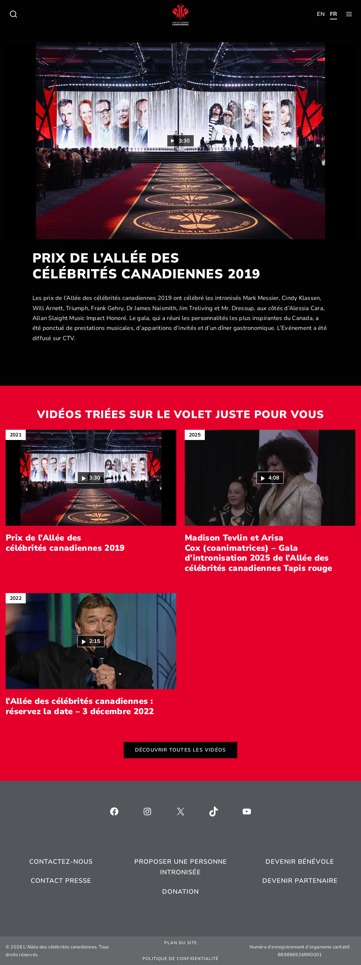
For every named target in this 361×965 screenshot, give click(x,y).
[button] (91, 478)
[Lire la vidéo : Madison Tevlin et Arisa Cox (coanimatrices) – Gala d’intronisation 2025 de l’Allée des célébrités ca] (270, 478)
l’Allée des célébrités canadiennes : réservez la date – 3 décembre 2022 (80, 706)
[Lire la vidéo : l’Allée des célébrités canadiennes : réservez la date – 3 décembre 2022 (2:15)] (91, 641)
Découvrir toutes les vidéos (180, 750)
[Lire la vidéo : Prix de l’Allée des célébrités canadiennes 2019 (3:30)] (180, 141)
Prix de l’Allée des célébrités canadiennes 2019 (65, 543)
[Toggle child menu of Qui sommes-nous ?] (13, 14)
